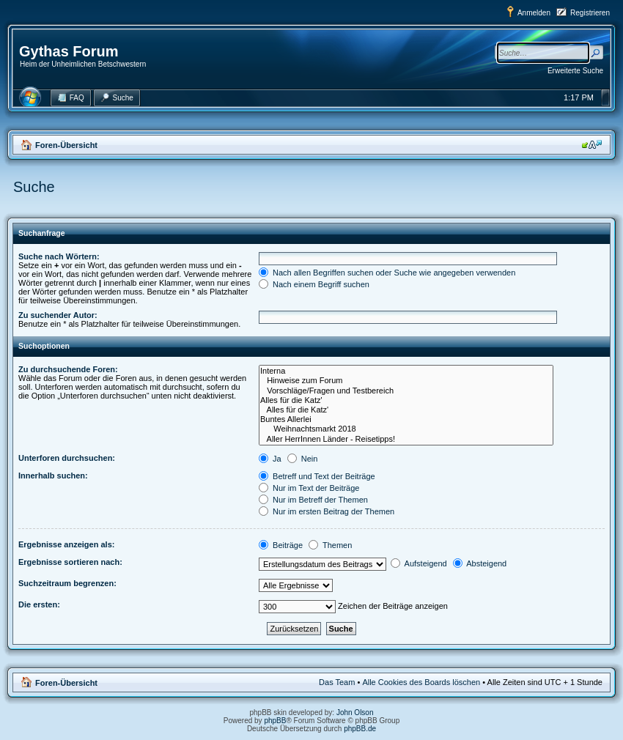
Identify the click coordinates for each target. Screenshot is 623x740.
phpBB (275, 721)
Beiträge (281, 545)
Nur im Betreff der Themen (313, 499)
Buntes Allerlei (406, 419)
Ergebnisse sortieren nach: (70, 562)
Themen (330, 545)
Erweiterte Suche (575, 71)
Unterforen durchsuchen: (66, 458)
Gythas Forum (69, 51)
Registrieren (590, 13)
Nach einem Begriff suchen (314, 284)
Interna (406, 371)
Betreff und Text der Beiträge (317, 476)
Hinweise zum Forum (406, 380)
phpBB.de (360, 729)
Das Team (337, 682)
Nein (302, 458)
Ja (270, 458)
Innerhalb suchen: (53, 475)
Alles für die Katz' (406, 400)
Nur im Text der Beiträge (309, 488)
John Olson (355, 712)
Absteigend (480, 563)
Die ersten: (39, 604)
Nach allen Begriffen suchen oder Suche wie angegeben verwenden (387, 272)
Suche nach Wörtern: (59, 256)
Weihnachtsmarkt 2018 (406, 429)
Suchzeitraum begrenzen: (67, 583)
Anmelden (533, 13)
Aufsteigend (419, 563)
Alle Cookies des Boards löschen (421, 682)
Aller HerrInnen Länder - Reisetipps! (406, 439)
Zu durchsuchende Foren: (68, 369)
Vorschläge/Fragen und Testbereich (406, 391)
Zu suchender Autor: (57, 315)
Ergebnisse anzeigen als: (66, 544)
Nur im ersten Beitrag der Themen (326, 511)
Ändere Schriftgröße (591, 144)
